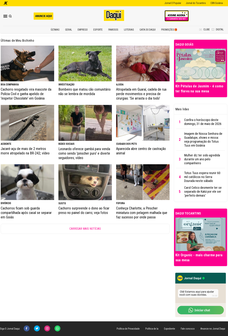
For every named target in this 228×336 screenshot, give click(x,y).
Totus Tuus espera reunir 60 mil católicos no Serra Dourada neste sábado (202, 177)
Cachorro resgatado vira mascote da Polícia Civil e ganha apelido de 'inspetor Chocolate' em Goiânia (26, 93)
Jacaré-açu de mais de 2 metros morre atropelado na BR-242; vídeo (25, 151)
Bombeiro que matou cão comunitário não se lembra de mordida (84, 91)
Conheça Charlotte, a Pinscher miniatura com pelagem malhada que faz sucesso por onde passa (141, 212)
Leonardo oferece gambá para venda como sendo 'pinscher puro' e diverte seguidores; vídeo (84, 153)
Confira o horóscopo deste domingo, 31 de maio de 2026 (202, 122)
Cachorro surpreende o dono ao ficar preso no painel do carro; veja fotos (83, 210)
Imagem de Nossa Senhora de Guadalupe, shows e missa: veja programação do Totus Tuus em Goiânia (203, 139)
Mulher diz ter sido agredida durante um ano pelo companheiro (202, 159)
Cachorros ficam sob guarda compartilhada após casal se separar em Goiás (26, 212)
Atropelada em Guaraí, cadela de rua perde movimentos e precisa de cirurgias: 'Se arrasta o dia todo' (141, 93)
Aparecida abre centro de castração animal (141, 151)
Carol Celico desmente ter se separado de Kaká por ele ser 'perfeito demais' (203, 191)
